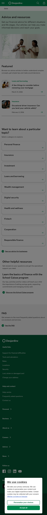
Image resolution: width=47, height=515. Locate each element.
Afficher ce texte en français (17, 496)
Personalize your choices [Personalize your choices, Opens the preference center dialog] (23, 502)
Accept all (23, 508)
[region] (23, 495)
